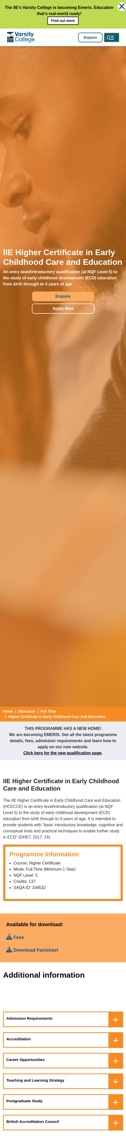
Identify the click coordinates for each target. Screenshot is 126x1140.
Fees (15, 937)
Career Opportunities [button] (25, 1059)
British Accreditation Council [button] (32, 1121)
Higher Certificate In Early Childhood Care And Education (56, 717)
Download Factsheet (32, 949)
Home (8, 711)
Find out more (63, 21)
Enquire (90, 37)
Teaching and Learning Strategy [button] (35, 1080)
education (26, 711)
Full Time (48, 711)
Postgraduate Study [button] (24, 1101)
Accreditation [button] (18, 1039)
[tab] (63, 1019)
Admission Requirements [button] (29, 1018)
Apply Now (63, 308)
